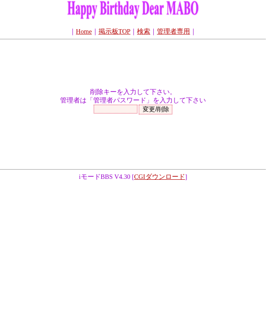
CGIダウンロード (159, 176)
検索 (143, 31)
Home (84, 31)
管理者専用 (173, 31)
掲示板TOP (114, 31)
